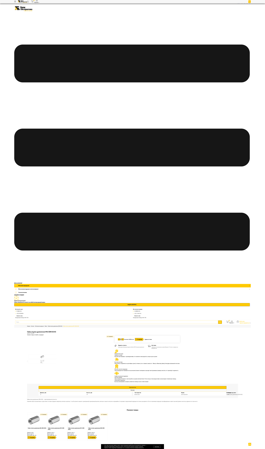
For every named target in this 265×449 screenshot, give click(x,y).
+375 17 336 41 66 (137, 313)
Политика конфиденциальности (137, 447)
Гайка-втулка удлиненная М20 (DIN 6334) (96, 428)
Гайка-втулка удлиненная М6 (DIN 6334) (37, 428)
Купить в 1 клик (148, 339)
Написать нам (19, 315)
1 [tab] (133, 443)
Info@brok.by (19, 311)
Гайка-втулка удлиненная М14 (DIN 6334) (76, 428)
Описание (133, 390)
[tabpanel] (37, 427)
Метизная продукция (132, 285)
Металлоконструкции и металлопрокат (132, 289)
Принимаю (157, 446)
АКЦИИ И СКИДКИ (19, 295)
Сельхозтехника (21, 292)
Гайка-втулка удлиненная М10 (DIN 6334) (56, 428)
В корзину (139, 339)
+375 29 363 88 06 (20, 313)
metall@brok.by (137, 311)
